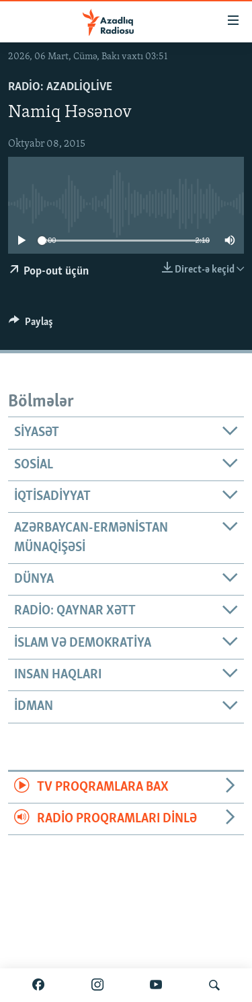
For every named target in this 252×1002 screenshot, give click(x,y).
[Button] (31, 325)
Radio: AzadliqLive (60, 87)
